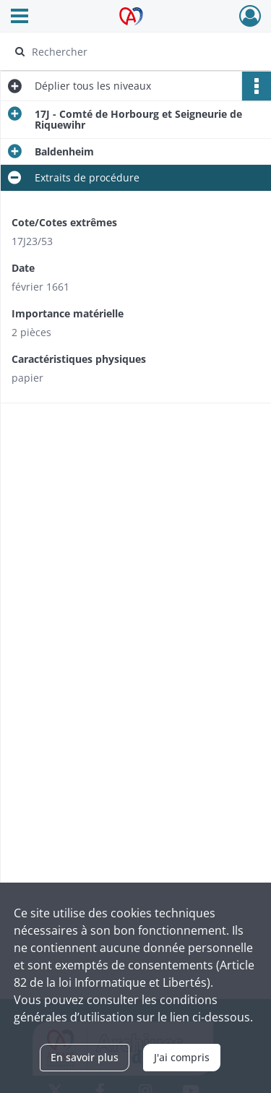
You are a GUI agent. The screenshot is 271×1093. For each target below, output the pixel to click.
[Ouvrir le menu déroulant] (19, 17)
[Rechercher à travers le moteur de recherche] (134, 51)
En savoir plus (85, 1057)
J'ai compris (182, 1057)
